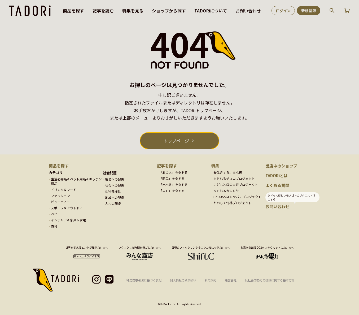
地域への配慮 (114, 197)
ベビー (55, 214)
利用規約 (210, 280)
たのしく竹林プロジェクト (232, 202)
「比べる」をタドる (173, 184)
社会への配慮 (114, 185)
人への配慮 (113, 203)
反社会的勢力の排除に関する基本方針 (270, 280)
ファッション (60, 195)
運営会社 (231, 280)
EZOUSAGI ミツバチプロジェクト (237, 196)
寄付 (54, 226)
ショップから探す (169, 10)
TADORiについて (210, 10)
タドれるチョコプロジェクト (234, 178)
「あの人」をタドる (173, 172)
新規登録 (308, 10)
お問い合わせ (248, 10)
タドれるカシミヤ (226, 190)
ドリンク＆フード (63, 189)
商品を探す (73, 10)
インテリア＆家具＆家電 (68, 220)
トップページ (176, 141)
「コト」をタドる (172, 190)
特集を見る (132, 10)
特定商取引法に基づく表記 (143, 280)
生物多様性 (113, 191)
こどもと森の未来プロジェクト (235, 184)
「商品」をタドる (172, 178)
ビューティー (60, 201)
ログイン (283, 10)
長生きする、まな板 (227, 172)
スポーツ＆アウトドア (67, 208)
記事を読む (103, 10)
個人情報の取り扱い (183, 280)
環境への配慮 (114, 179)
